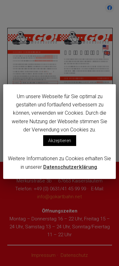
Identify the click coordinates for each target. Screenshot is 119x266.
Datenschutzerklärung (70, 167)
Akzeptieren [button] (59, 140)
